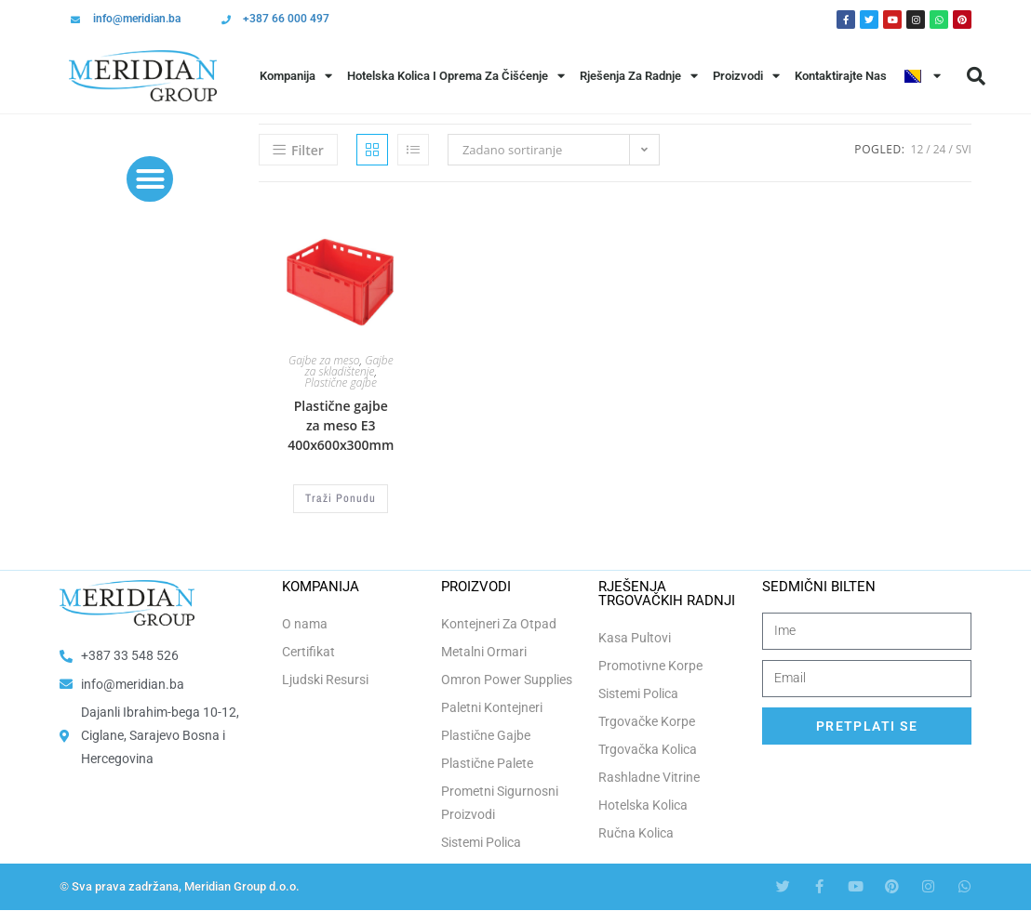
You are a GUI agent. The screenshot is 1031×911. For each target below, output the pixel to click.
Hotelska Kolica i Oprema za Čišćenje (456, 75)
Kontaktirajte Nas (841, 76)
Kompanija (296, 75)
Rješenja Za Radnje (639, 75)
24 (939, 149)
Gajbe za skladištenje (349, 365)
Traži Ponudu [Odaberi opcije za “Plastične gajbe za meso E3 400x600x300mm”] (340, 498)
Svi (963, 149)
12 (917, 149)
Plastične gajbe (341, 382)
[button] (976, 76)
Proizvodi (746, 75)
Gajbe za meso (324, 360)
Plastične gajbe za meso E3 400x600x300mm (341, 425)
